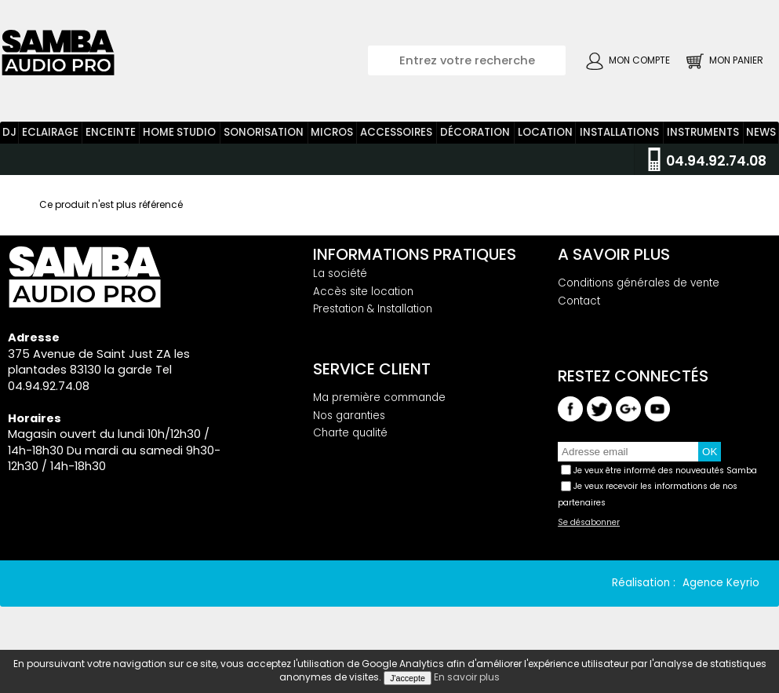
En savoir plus (467, 677)
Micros (332, 140)
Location (545, 140)
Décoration (475, 140)
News (761, 140)
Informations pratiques (414, 262)
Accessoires (396, 140)
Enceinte (111, 140)
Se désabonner (589, 531)
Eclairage (50, 140)
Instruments (703, 140)
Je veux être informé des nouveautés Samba (665, 478)
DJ (9, 140)
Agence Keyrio (721, 591)
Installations (619, 140)
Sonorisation (264, 140)
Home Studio (179, 140)
